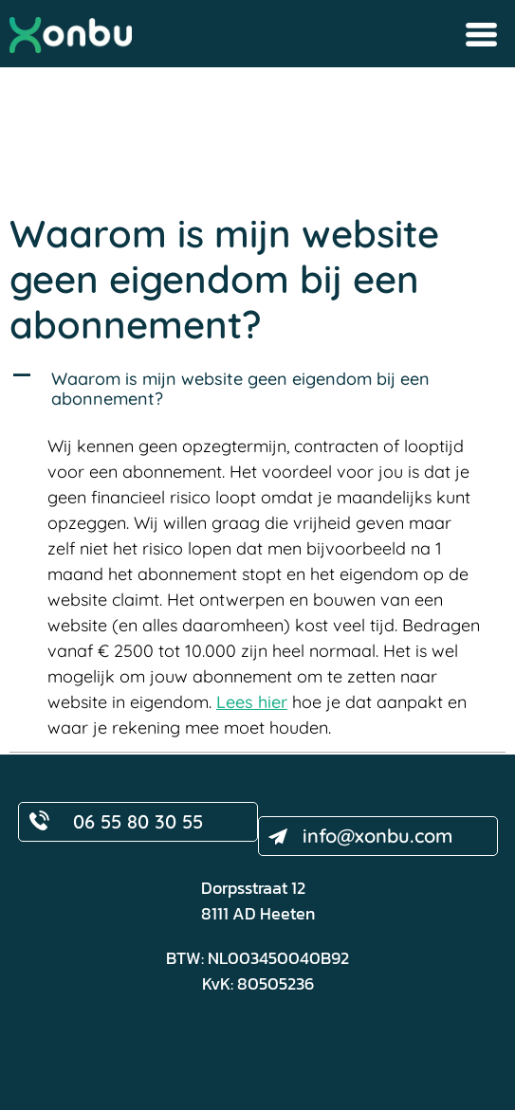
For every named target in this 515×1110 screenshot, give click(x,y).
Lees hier (251, 702)
